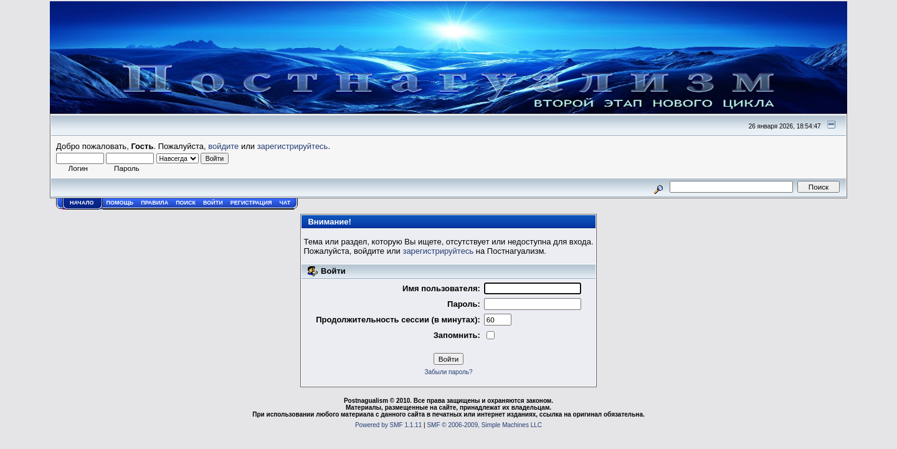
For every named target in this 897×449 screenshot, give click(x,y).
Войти (213, 203)
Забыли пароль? (448, 372)
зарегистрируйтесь (292, 146)
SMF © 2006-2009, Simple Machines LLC (484, 425)
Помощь (120, 203)
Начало (82, 203)
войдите (223, 146)
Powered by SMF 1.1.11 (388, 425)
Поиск (186, 203)
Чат (284, 203)
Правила (154, 203)
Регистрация (251, 203)
